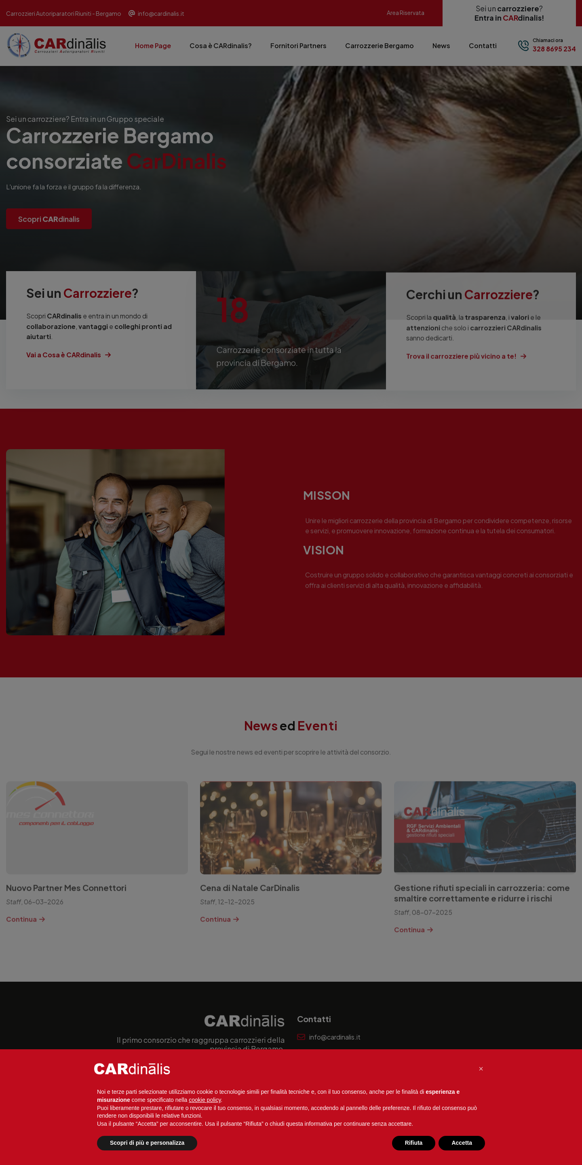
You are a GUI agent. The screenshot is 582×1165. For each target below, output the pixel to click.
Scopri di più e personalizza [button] (147, 1143)
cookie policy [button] (205, 1100)
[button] (480, 1068)
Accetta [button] (461, 1143)
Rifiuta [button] (414, 1143)
